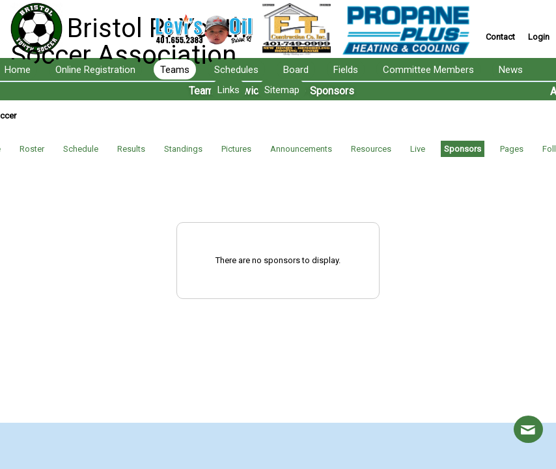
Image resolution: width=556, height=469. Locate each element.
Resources (371, 149)
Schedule (80, 149)
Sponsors (462, 149)
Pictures (236, 149)
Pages (511, 149)
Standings (183, 149)
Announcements (301, 149)
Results (131, 149)
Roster (32, 149)
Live (417, 149)
